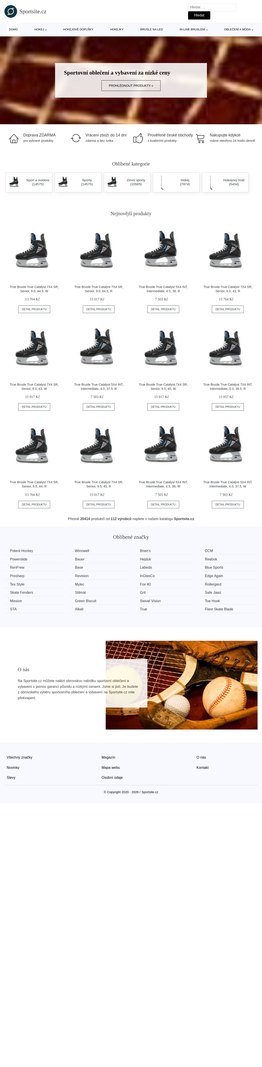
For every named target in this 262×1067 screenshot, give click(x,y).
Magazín (108, 757)
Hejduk (145, 559)
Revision (82, 576)
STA (13, 609)
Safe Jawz (213, 592)
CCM (209, 551)
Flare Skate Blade (219, 609)
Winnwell (82, 551)
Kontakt (202, 767)
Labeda (146, 567)
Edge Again (214, 576)
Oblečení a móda (237, 29)
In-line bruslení (192, 29)
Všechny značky (19, 757)
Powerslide (18, 559)
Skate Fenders (21, 592)
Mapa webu (111, 767)
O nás (201, 757)
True (143, 609)
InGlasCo (147, 576)
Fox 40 (145, 584)
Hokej (39, 29)
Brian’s (145, 551)
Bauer (80, 559)
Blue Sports (214, 567)
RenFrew (17, 567)
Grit (143, 592)
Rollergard (213, 584)
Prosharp (17, 576)
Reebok (211, 559)
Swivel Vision (150, 601)
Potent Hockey (21, 551)
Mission (16, 601)
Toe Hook (212, 601)
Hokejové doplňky (78, 29)
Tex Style (17, 584)
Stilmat (80, 592)
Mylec (79, 584)
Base (79, 567)
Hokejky (117, 29)
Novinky (13, 767)
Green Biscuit (85, 601)
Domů (13, 29)
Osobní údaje (112, 777)
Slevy (11, 777)
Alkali (79, 609)
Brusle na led (151, 29)
